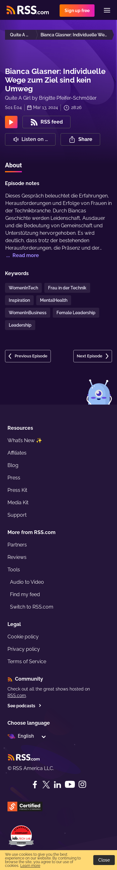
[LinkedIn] (57, 784)
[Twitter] (46, 784)
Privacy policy (23, 649)
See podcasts (24, 705)
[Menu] (107, 10)
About (13, 165)
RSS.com (16, 695)
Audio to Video (27, 582)
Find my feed (25, 594)
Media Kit (17, 502)
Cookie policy (23, 637)
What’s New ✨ (24, 440)
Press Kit (17, 490)
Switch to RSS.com (31, 607)
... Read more (22, 255)
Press (13, 478)
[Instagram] (82, 784)
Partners (17, 545)
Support (17, 515)
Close (104, 860)
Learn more (30, 865)
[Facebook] (35, 784)
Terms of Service (26, 661)
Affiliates (17, 453)
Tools (13, 570)
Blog (12, 465)
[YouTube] (70, 784)
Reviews (17, 557)
